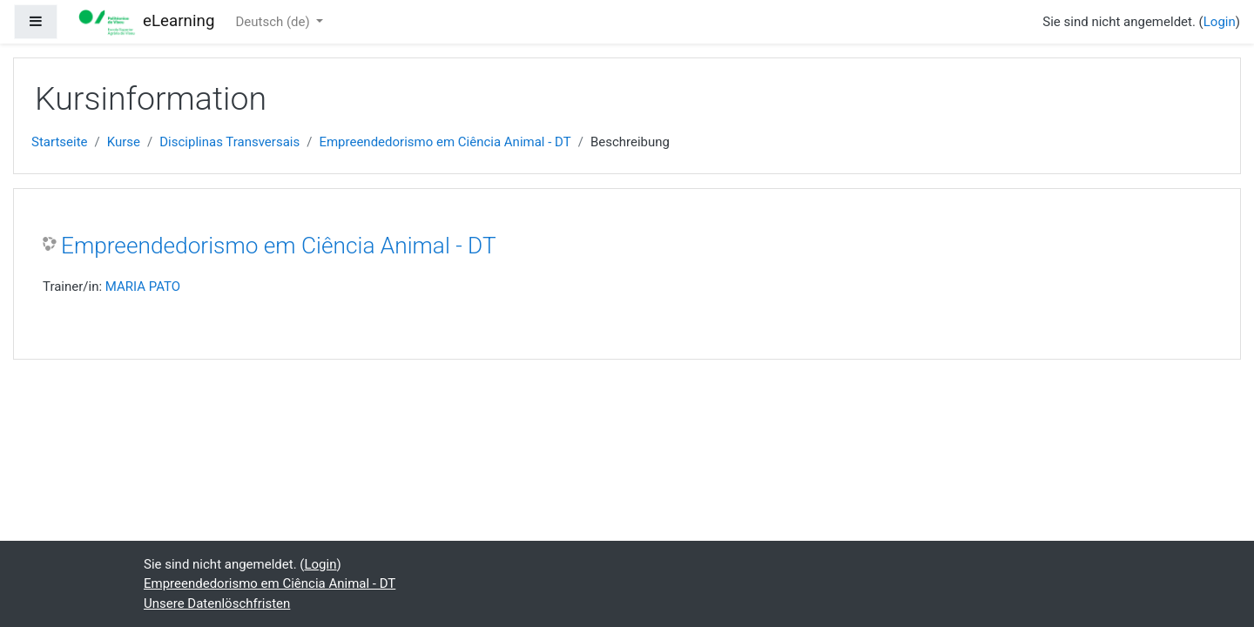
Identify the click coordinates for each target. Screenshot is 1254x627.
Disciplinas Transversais (229, 142)
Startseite (59, 142)
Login (1219, 22)
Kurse (123, 142)
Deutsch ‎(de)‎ (274, 22)
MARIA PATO (142, 286)
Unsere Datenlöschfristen (217, 603)
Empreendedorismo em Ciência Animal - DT (444, 142)
